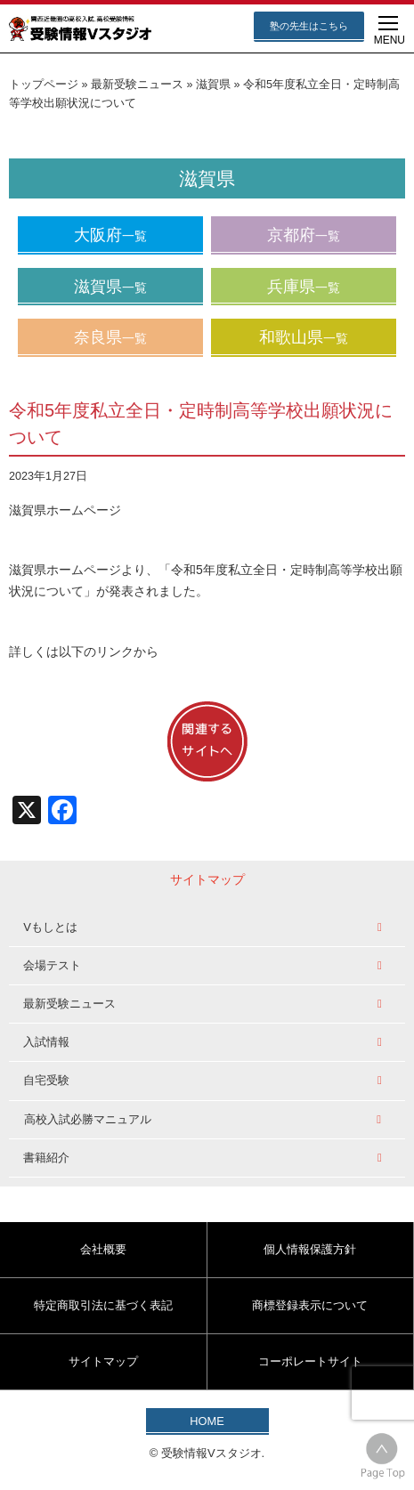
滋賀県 (213, 84)
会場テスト (52, 965)
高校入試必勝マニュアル (87, 1119)
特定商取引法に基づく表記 (103, 1305)
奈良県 (110, 337)
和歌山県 (303, 337)
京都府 (303, 235)
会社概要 (103, 1249)
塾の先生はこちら (309, 25)
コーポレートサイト (310, 1361)
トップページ (43, 84)
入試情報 (46, 1042)
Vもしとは (50, 927)
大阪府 (110, 235)
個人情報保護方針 (310, 1249)
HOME (206, 1421)
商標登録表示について (310, 1305)
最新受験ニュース (137, 84)
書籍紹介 (46, 1157)
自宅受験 (46, 1080)
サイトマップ (103, 1361)
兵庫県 (303, 287)
